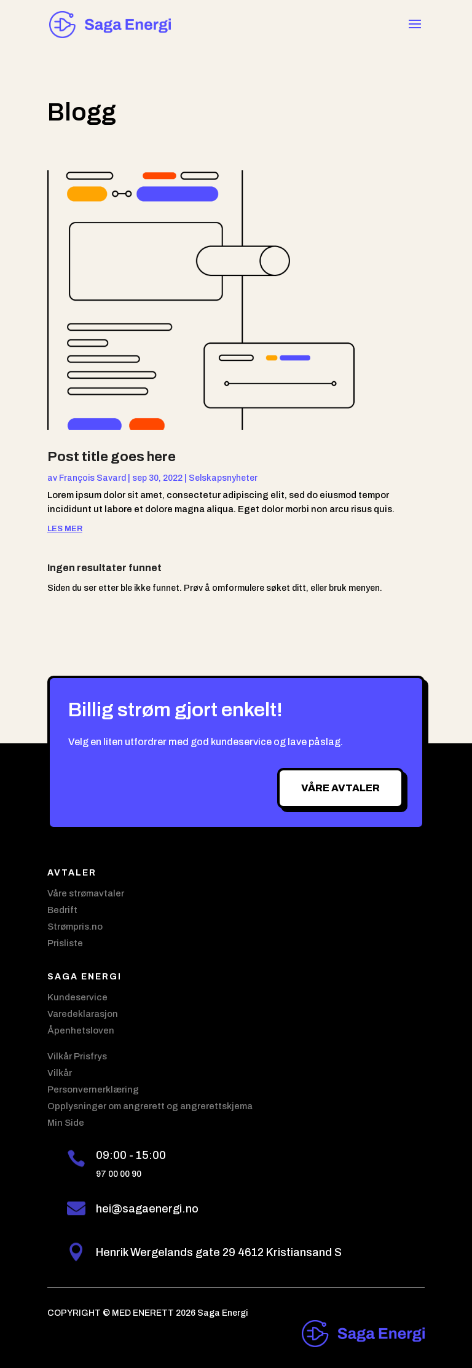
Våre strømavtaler (85, 893)
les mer (64, 528)
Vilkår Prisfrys (77, 1056)
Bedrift (62, 910)
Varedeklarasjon (82, 1014)
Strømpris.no (75, 926)
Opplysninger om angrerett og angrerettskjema (150, 1106)
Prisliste (65, 943)
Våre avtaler (340, 788)
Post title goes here (111, 456)
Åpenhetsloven (80, 1030)
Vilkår (59, 1073)
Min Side (65, 1123)
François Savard (92, 478)
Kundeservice (77, 997)
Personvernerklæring (93, 1089)
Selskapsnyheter (223, 478)
